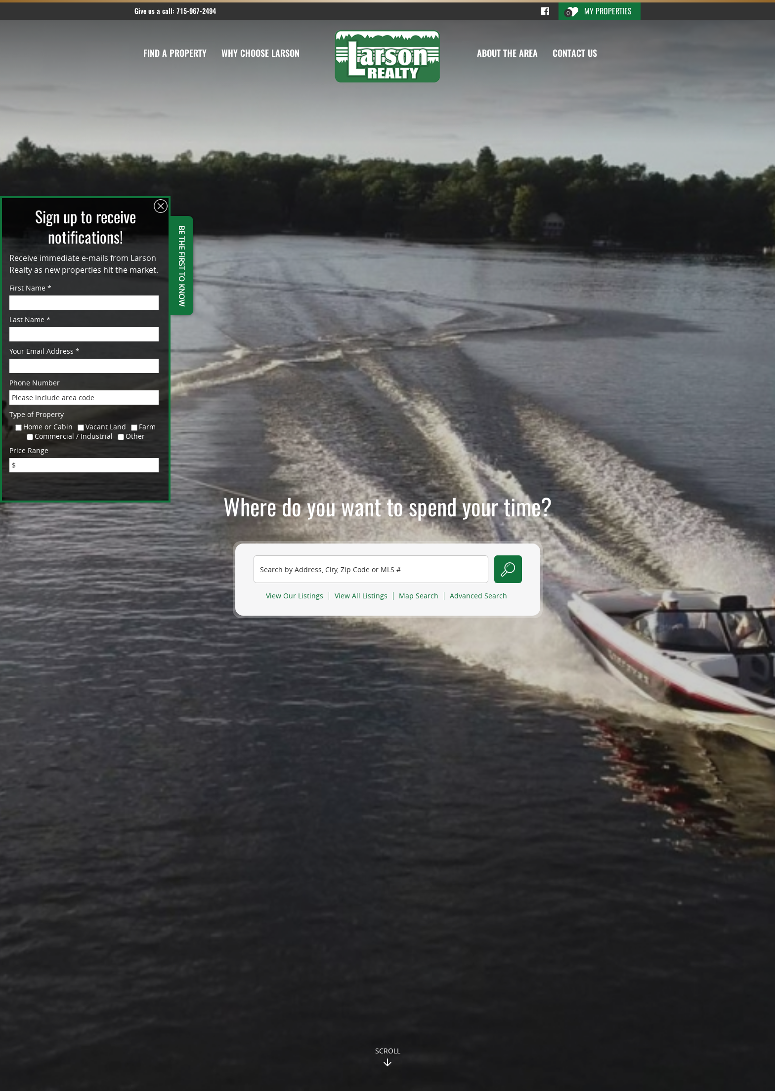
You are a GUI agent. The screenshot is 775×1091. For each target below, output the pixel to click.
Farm (147, 426)
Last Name (29, 319)
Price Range (28, 450)
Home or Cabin (48, 426)
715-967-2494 (196, 11)
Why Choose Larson (260, 53)
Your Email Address (44, 351)
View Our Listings (294, 596)
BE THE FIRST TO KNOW (182, 265)
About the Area (507, 53)
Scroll (387, 1050)
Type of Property (36, 414)
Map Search (418, 596)
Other (135, 436)
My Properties (598, 11)
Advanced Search (478, 596)
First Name (30, 288)
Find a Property (175, 53)
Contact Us (575, 53)
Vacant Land (106, 426)
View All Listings (361, 596)
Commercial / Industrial (74, 436)
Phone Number (34, 382)
